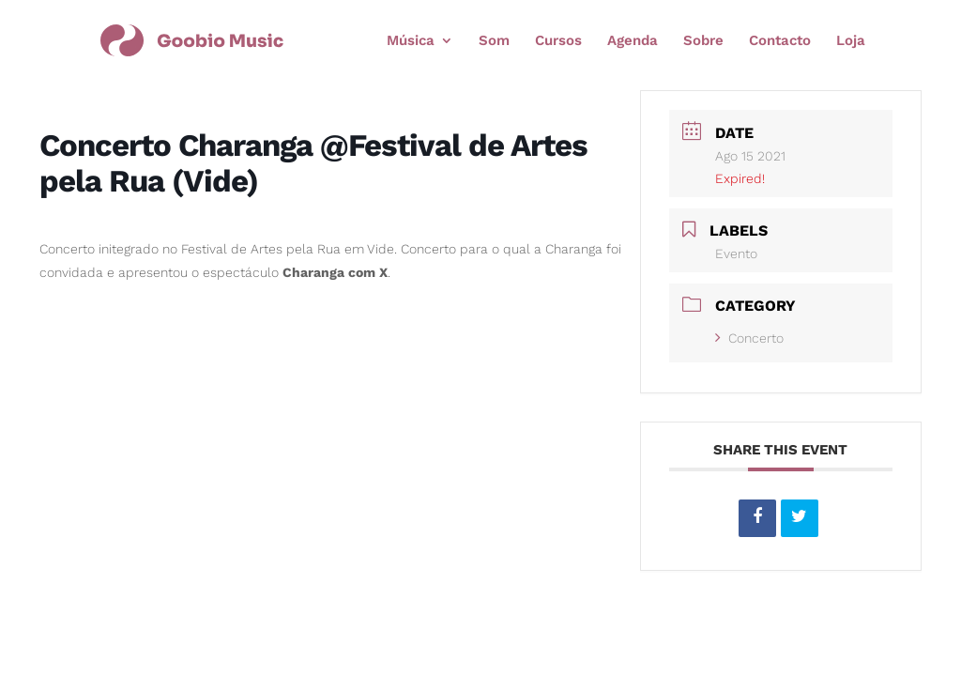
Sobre (703, 41)
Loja (850, 41)
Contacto (780, 41)
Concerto (749, 338)
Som (494, 41)
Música (411, 41)
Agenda (632, 41)
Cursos (558, 41)
